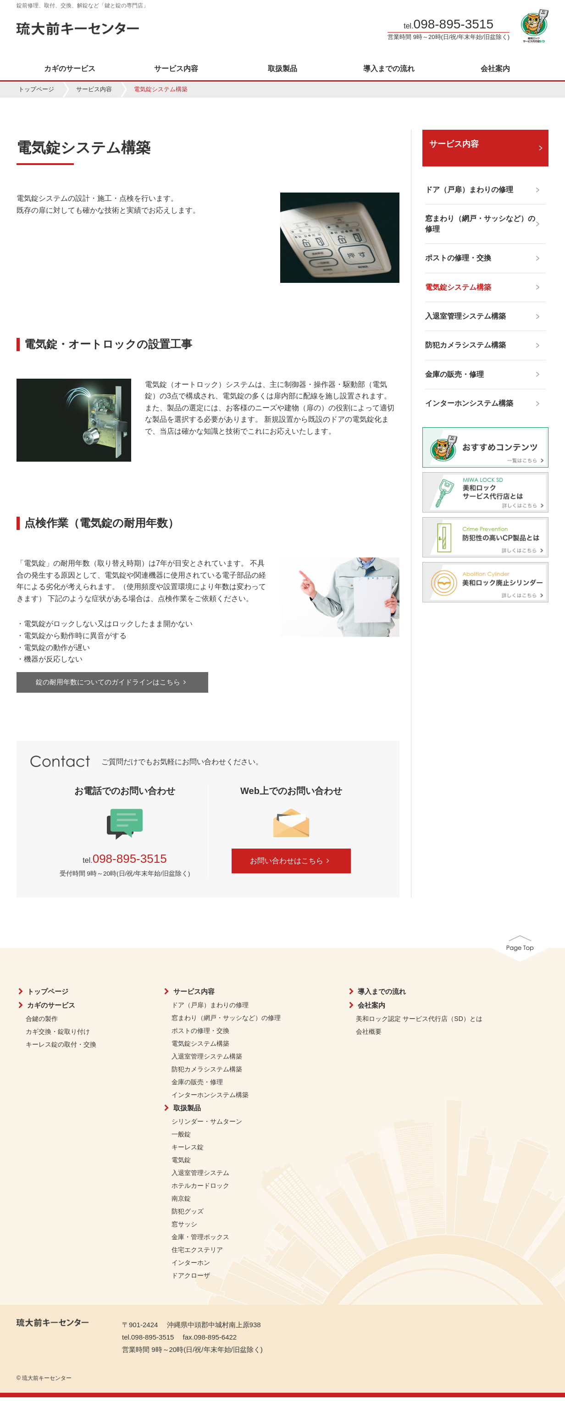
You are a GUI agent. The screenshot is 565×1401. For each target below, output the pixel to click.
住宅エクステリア (197, 1253)
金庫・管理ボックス (200, 1240)
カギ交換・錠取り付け (58, 1035)
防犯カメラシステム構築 (207, 1072)
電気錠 (181, 1163)
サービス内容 (176, 68)
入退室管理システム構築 (207, 1060)
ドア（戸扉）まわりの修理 (210, 1008)
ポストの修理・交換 (200, 1034)
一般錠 (181, 1138)
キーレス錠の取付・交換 (61, 1048)
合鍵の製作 (42, 1022)
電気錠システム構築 (200, 1047)
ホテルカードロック (200, 1189)
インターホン (191, 1266)
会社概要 (369, 1035)
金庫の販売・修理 (197, 1085)
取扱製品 (282, 68)
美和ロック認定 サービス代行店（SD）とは (419, 1022)
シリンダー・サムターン (207, 1125)
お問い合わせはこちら (291, 865)
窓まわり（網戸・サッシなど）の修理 (226, 1021)
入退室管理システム (200, 1176)
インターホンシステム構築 (210, 1098)
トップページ (36, 89)
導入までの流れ (389, 68)
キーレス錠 (188, 1150)
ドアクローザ (191, 1279)
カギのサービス (69, 68)
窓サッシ (184, 1227)
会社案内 (495, 68)
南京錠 (181, 1202)
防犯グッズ (188, 1215)
